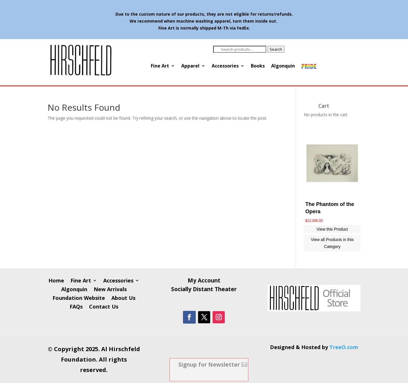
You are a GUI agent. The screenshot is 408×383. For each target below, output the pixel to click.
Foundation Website (78, 298)
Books (258, 66)
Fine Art (160, 66)
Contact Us (103, 307)
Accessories (225, 66)
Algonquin (283, 66)
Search (276, 49)
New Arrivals (110, 290)
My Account (204, 281)
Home (56, 281)
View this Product (332, 229)
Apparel (190, 66)
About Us (123, 298)
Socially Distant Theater (204, 290)
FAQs (76, 307)
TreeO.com (343, 347)
